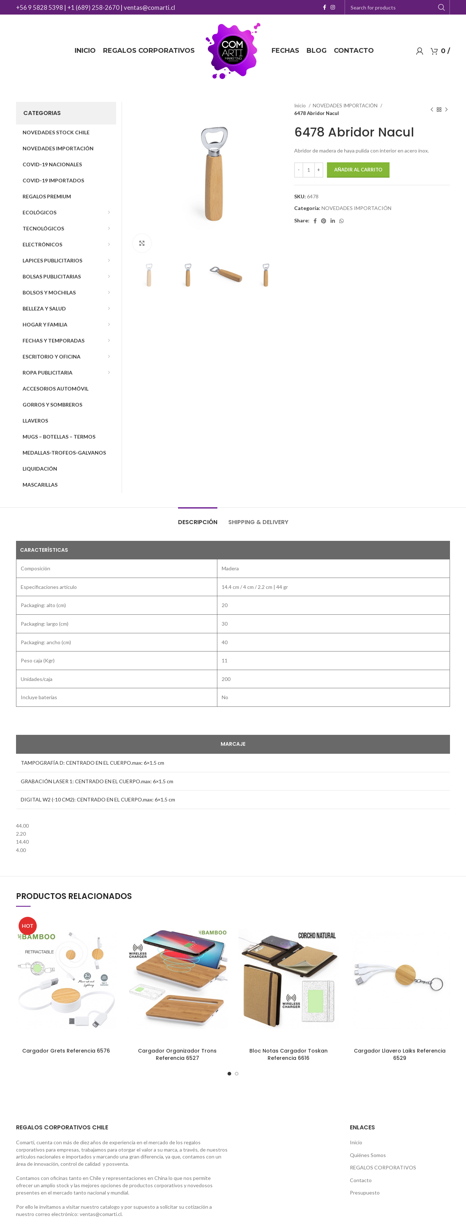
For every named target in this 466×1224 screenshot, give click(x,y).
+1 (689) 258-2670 (93, 7)
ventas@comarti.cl (149, 7)
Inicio (300, 105)
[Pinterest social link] (323, 221)
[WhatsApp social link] (341, 221)
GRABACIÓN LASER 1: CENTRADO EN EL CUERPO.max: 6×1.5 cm (97, 781)
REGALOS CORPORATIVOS (383, 1167)
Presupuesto (365, 1192)
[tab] (197, 518)
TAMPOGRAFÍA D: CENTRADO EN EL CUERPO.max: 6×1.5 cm (92, 763)
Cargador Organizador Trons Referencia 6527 (177, 1054)
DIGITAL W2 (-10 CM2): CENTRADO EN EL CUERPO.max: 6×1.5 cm (98, 799)
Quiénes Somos (368, 1155)
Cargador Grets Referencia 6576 (66, 1050)
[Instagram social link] (332, 7)
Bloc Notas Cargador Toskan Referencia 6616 (288, 1054)
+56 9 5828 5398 (39, 7)
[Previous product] (431, 109)
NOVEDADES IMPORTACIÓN (346, 105)
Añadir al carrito (358, 170)
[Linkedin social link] (332, 221)
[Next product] (446, 109)
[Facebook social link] (324, 7)
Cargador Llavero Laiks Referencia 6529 (400, 1054)
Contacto (361, 1180)
